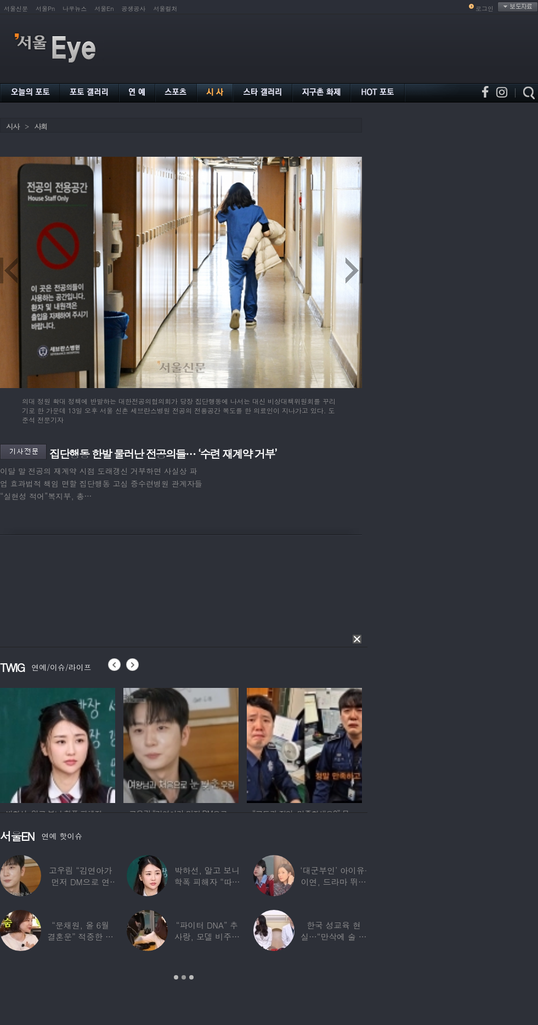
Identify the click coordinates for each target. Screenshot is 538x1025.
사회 (40, 126)
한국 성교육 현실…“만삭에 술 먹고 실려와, (333, 936)
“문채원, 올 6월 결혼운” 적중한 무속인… (80, 936)
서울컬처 (166, 8)
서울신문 (16, 8)
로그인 (484, 8)
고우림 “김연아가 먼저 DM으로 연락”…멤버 (80, 881)
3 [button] (191, 977)
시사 (12, 126)
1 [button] (176, 977)
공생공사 (134, 8)
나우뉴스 (75, 8)
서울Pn (45, 8)
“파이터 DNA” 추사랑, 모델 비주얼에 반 (207, 936)
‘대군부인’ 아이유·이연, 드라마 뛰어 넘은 (333, 881)
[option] (57, 743)
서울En (104, 8)
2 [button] (184, 977)
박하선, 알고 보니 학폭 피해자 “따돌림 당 (207, 881)
